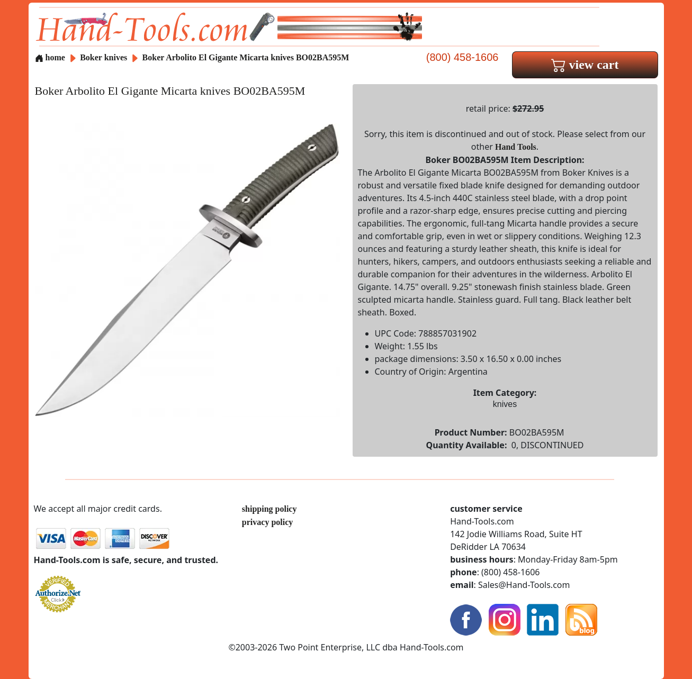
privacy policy (267, 522)
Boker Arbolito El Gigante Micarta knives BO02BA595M (245, 57)
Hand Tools (515, 146)
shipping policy (269, 508)
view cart (585, 64)
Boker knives (103, 57)
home (50, 57)
